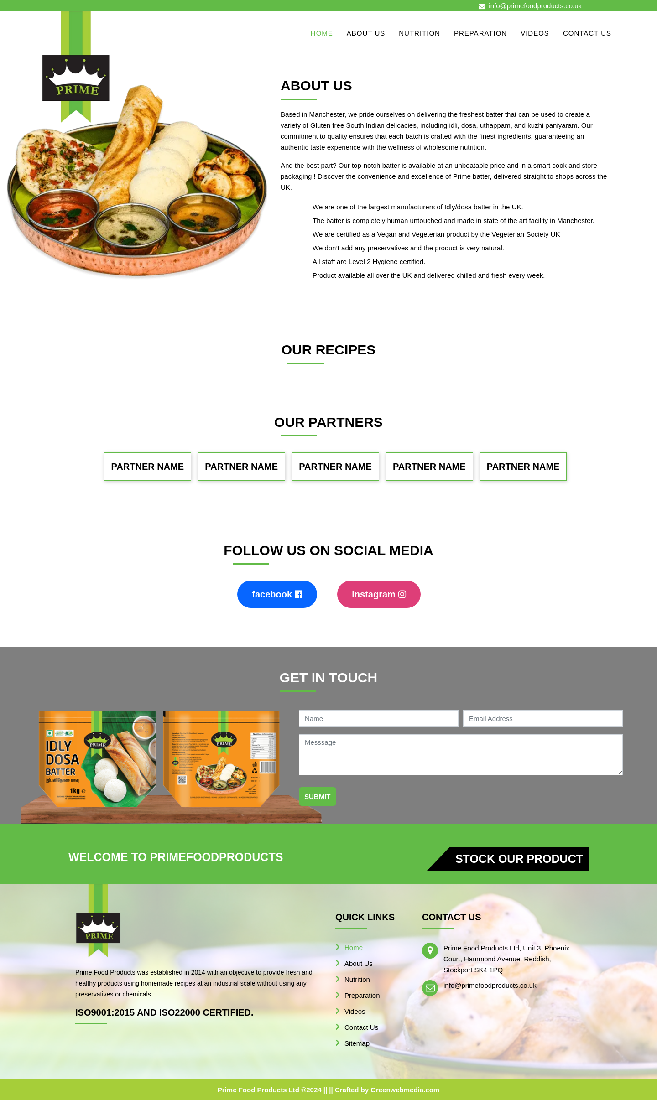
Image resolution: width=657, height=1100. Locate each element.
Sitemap (357, 1043)
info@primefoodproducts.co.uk (535, 6)
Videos (535, 33)
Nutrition (419, 33)
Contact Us (587, 33)
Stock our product (519, 858)
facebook (277, 594)
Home (322, 33)
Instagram (379, 594)
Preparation (480, 33)
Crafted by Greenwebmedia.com (387, 1090)
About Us (366, 33)
